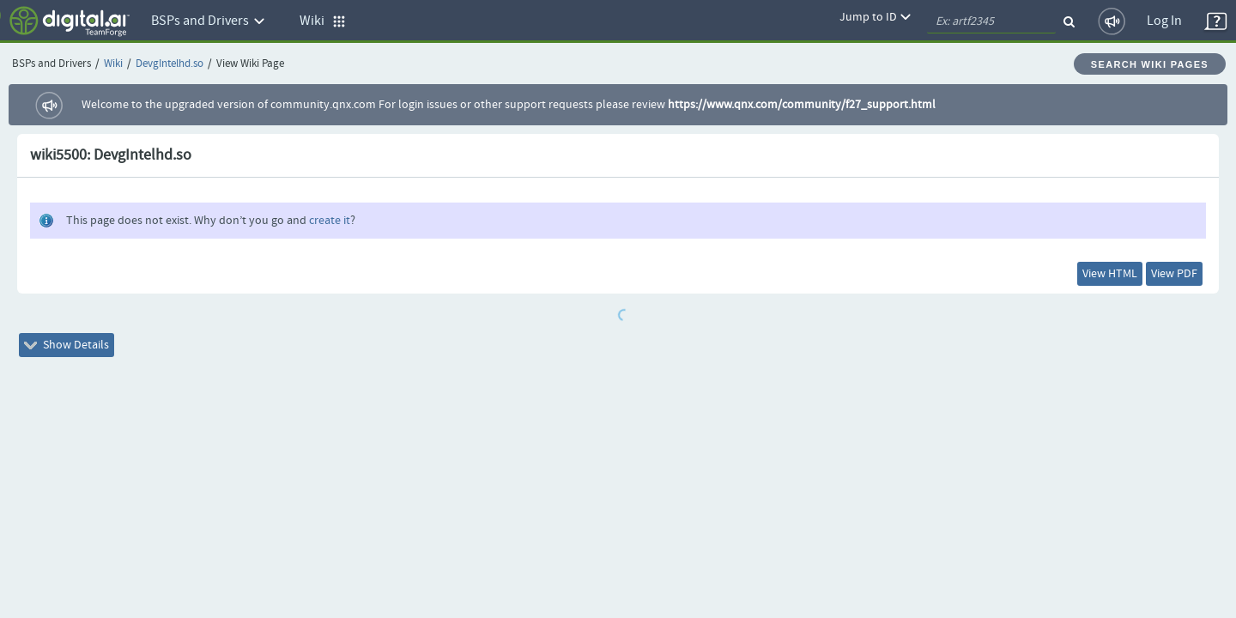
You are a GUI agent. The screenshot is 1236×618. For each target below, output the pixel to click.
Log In (1164, 21)
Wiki (113, 64)
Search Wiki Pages (1150, 64)
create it (329, 220)
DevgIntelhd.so (169, 64)
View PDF (1162, 277)
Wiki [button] (323, 21)
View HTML (1073, 277)
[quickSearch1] (991, 21)
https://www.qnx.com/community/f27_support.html (802, 104)
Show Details (78, 355)
